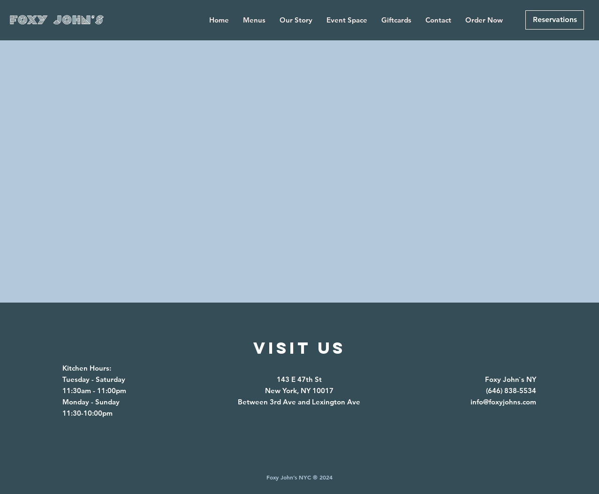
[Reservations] (554, 20)
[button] (254, 20)
